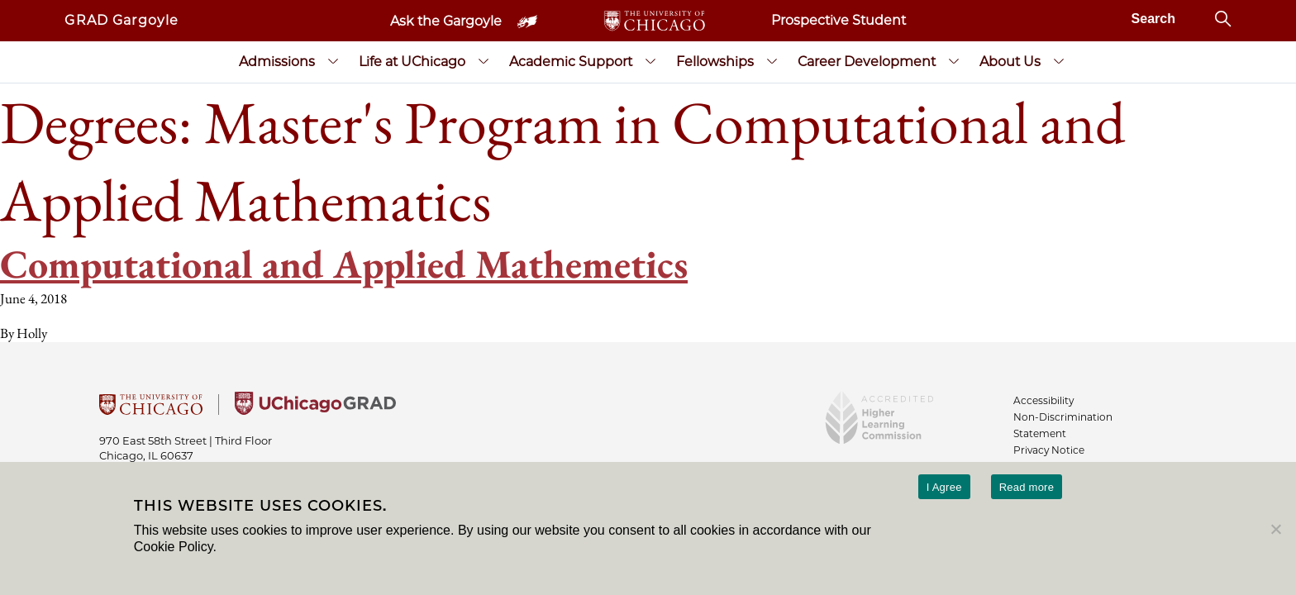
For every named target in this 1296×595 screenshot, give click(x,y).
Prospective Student (838, 20)
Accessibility (1043, 400)
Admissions (277, 61)
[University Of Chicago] (150, 410)
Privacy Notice (1048, 450)
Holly (32, 333)
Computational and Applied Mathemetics (344, 263)
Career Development (867, 61)
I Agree (944, 487)
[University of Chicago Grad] (315, 410)
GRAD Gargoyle (121, 20)
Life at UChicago (412, 61)
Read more (1027, 487)
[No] (1275, 529)
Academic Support (570, 61)
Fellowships (715, 61)
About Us (1010, 61)
